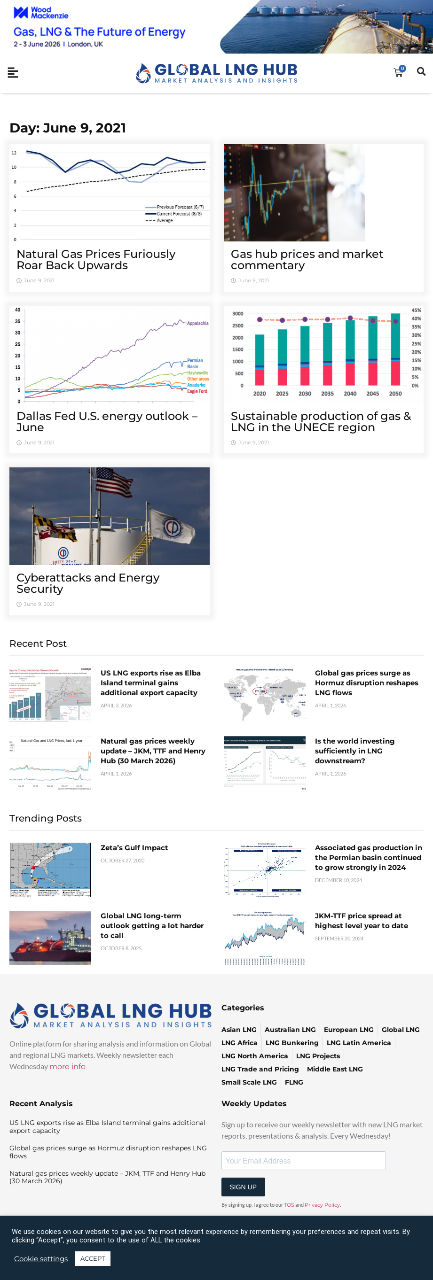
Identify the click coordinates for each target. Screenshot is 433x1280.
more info (67, 1066)
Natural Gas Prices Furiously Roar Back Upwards (95, 259)
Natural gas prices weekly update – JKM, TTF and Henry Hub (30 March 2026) (153, 751)
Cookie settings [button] (41, 1259)
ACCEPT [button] (92, 1258)
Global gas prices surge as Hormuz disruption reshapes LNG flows (366, 682)
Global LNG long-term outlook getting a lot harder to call (152, 925)
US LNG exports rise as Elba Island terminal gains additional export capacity (151, 682)
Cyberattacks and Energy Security (87, 583)
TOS (289, 1205)
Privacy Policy (322, 1205)
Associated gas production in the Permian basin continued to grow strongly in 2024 (368, 857)
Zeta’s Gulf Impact (134, 847)
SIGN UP (243, 1187)
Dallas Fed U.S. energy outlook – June (106, 421)
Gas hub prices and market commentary (307, 259)
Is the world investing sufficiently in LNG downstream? (355, 751)
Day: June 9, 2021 (67, 128)
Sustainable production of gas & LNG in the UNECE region (321, 421)
